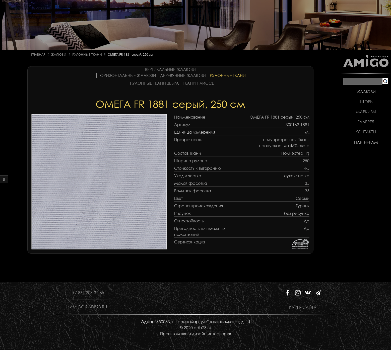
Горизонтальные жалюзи (127, 75)
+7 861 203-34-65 (88, 292)
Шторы (366, 101)
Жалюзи (366, 91)
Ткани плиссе (198, 83)
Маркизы (366, 111)
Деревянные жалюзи (183, 75)
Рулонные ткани (228, 75)
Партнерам (366, 142)
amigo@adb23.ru (88, 306)
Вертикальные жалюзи (170, 69)
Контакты (366, 131)
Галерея (366, 121)
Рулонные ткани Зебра (154, 83)
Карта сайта (302, 307)
